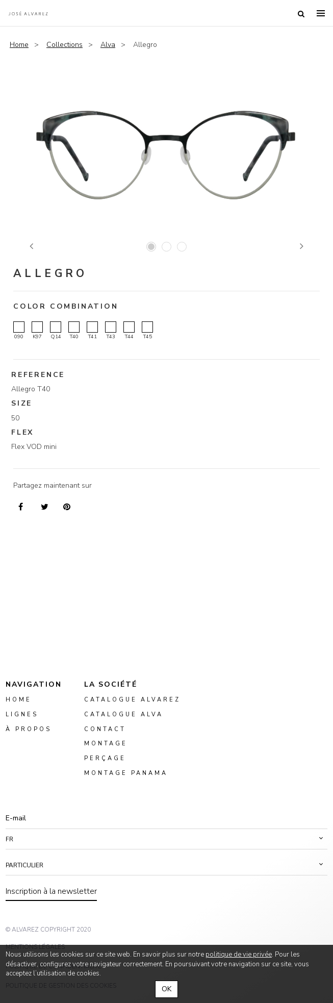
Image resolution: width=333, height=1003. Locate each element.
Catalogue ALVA (123, 714)
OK (166, 989)
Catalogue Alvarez (132, 700)
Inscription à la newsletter (51, 891)
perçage (105, 758)
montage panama (126, 773)
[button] (166, 839)
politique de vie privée (239, 954)
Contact (105, 729)
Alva (107, 44)
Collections (64, 44)
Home (19, 44)
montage (105, 743)
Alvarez (28, 13)
